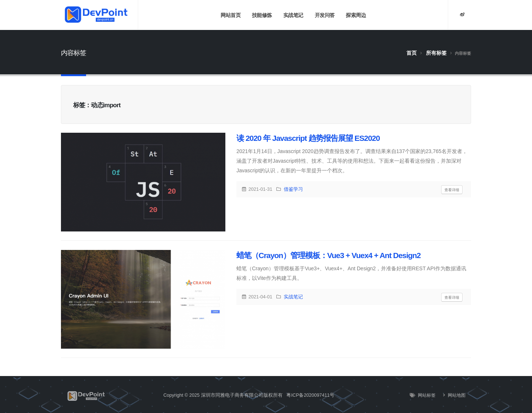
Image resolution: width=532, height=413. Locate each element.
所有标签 (436, 53)
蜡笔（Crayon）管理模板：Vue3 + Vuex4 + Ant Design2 (328, 255)
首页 (411, 53)
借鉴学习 (293, 189)
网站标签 (426, 395)
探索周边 (356, 15)
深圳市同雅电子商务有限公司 (232, 395)
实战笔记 (293, 15)
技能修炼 (262, 15)
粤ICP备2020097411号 (310, 395)
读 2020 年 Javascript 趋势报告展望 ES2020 (308, 138)
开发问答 (325, 15)
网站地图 (456, 395)
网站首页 (231, 15)
